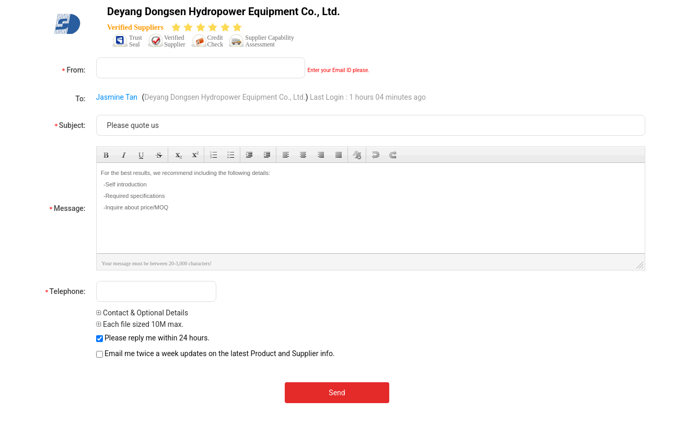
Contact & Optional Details (142, 313)
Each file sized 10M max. (140, 324)
